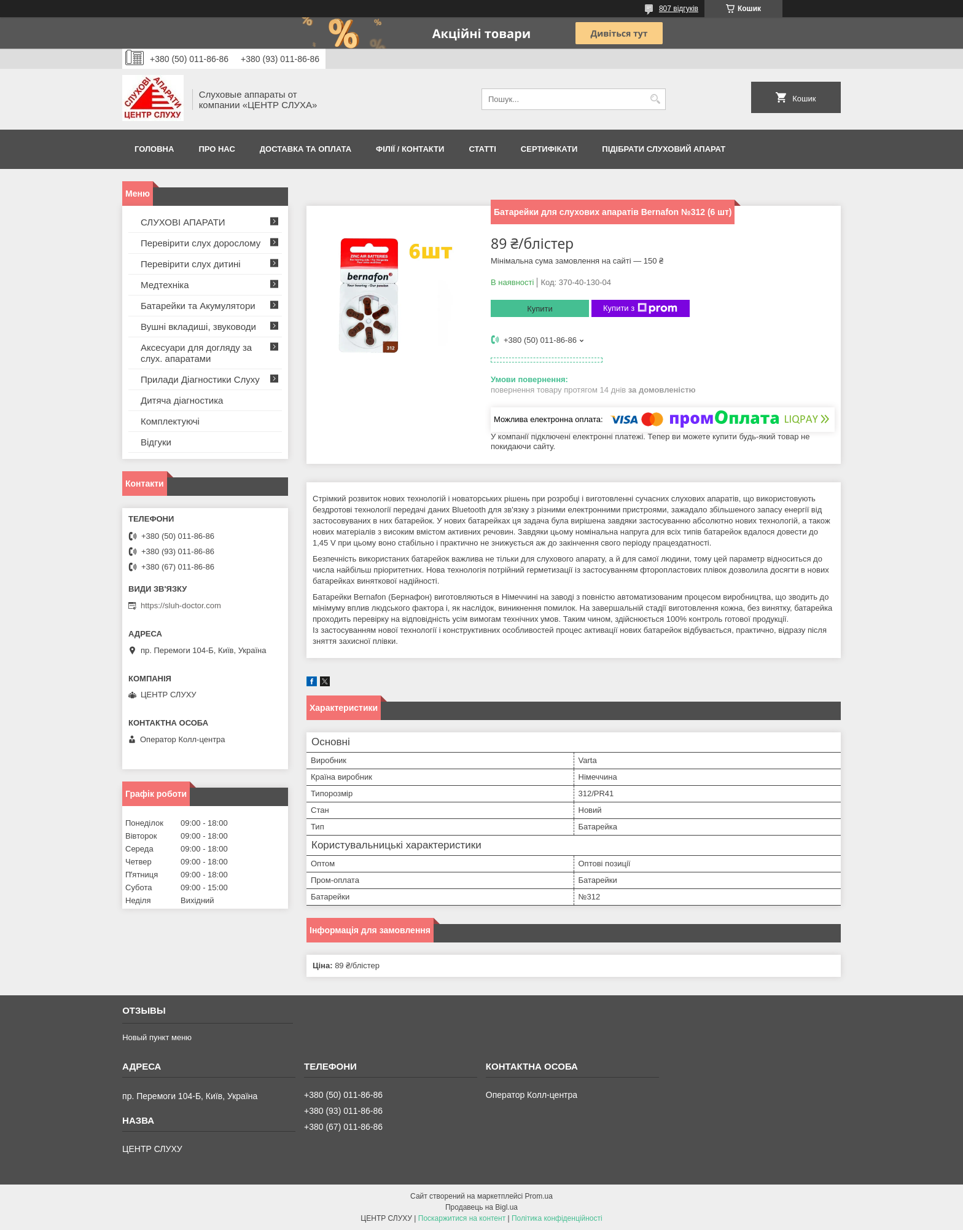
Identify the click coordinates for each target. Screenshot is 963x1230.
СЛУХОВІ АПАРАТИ (183, 222)
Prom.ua (539, 1196)
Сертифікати (549, 149)
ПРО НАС (216, 149)
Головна (154, 149)
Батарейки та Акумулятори (198, 305)
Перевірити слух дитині (191, 264)
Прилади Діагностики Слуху (200, 379)
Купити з (640, 308)
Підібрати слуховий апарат (663, 149)
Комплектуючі (170, 421)
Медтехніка (165, 285)
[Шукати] (655, 99)
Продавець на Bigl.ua (481, 1207)
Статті (482, 149)
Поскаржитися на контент (461, 1218)
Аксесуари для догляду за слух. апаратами (196, 353)
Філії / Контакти (410, 149)
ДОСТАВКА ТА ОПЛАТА (305, 149)
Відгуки (156, 442)
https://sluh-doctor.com (181, 605)
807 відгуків (678, 8)
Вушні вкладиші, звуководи (198, 326)
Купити (540, 308)
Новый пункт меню (157, 1037)
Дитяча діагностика (182, 400)
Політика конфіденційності (557, 1218)
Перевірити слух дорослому (200, 243)
